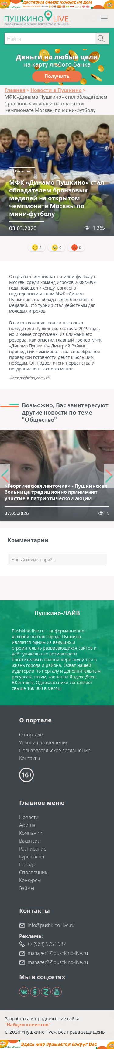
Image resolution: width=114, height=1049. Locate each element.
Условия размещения (43, 742)
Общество (22, 171)
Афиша (27, 825)
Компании (31, 833)
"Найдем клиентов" (27, 1024)
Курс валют (32, 856)
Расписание (33, 848)
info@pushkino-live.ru (51, 925)
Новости (29, 817)
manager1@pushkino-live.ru (58, 953)
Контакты (29, 758)
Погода (27, 864)
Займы (26, 888)
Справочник (33, 872)
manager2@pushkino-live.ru (58, 962)
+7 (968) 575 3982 (46, 944)
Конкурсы (30, 880)
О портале (31, 734)
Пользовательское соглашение (55, 750)
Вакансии (30, 841)
